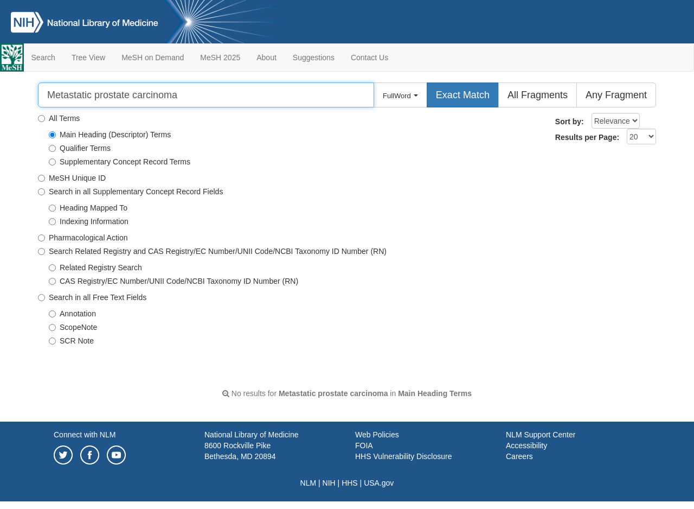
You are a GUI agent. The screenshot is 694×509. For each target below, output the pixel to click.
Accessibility (526, 445)
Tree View (88, 57)
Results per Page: (587, 137)
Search (43, 57)
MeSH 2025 (220, 57)
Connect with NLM (84, 434)
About (266, 57)
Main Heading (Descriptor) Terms (110, 134)
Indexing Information (88, 221)
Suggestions (314, 57)
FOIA (364, 445)
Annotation (72, 313)
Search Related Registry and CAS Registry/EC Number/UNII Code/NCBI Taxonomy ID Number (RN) (212, 251)
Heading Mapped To (88, 207)
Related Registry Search (95, 267)
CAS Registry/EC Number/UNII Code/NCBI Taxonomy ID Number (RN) (173, 281)
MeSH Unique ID (72, 178)
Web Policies (377, 434)
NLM (308, 483)
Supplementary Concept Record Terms (119, 161)
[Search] (206, 94)
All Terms (59, 118)
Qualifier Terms (80, 148)
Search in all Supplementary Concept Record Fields (130, 191)
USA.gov (379, 483)
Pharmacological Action (83, 237)
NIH (329, 483)
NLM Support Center (540, 434)
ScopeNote (73, 327)
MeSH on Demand (152, 57)
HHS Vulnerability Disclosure (403, 456)
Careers (519, 456)
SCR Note (71, 340)
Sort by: (569, 121)
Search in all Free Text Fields (92, 297)
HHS (350, 483)
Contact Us (369, 57)
